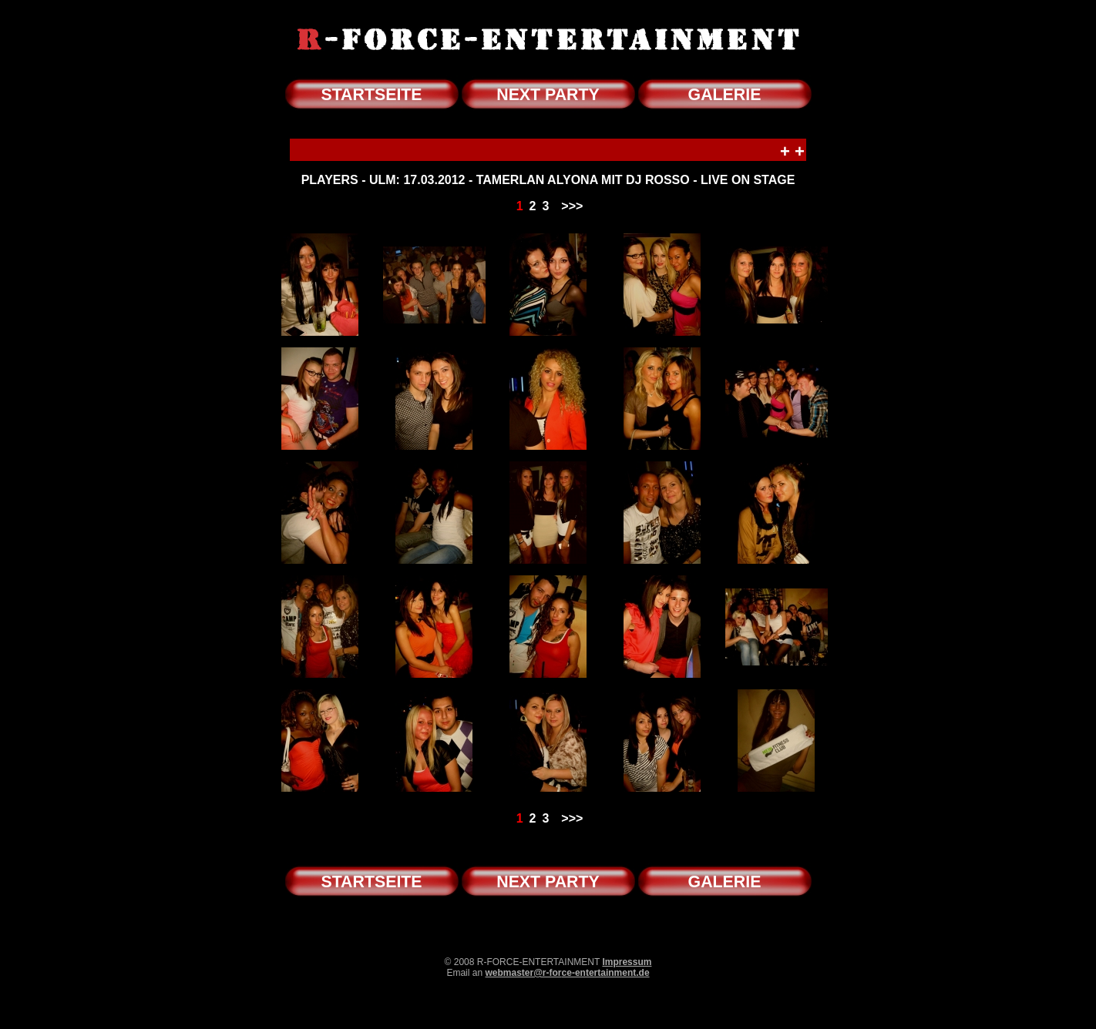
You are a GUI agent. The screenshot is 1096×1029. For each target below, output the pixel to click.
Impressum (626, 962)
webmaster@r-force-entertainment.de (567, 972)
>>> (572, 206)
